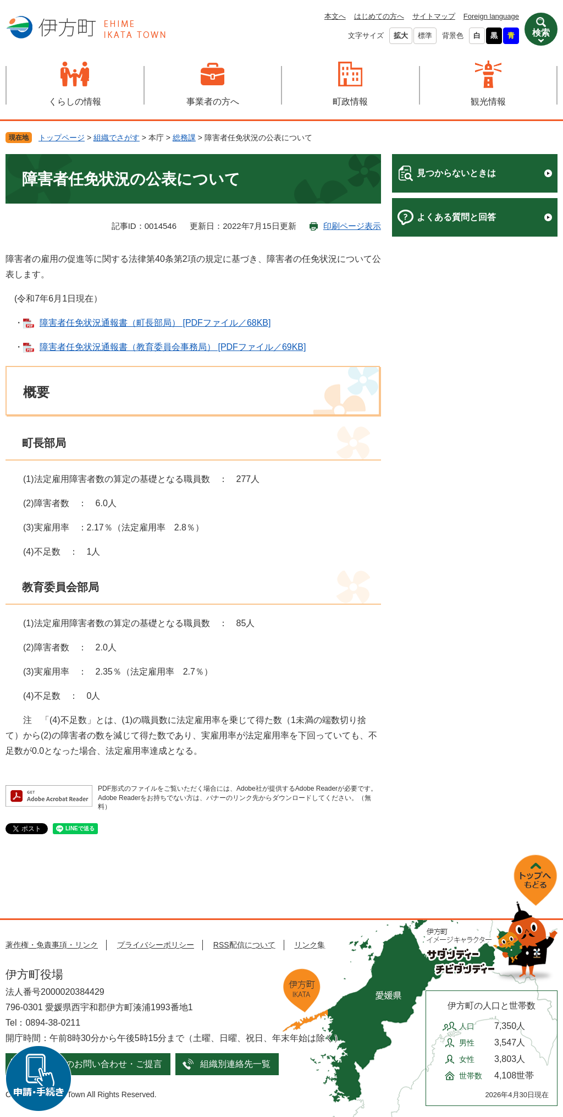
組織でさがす (116, 137)
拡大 (401, 35)
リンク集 (309, 944)
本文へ (335, 16)
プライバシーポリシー (155, 944)
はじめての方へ (379, 16)
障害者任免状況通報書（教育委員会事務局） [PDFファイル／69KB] (173, 347)
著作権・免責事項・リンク (51, 944)
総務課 (184, 137)
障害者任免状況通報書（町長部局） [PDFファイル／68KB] (155, 322)
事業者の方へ (212, 101)
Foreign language (491, 16)
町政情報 (350, 101)
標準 (425, 35)
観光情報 (488, 101)
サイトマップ (433, 16)
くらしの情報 (74, 101)
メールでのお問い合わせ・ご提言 (96, 1064)
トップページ (61, 137)
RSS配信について (244, 944)
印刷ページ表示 (352, 226)
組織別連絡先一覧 (235, 1064)
